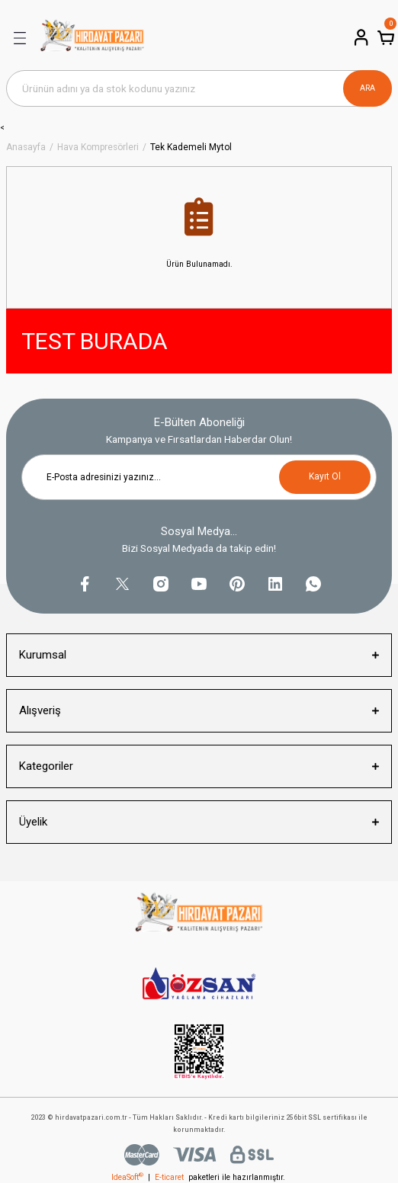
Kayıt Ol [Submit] (325, 476)
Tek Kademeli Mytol (191, 147)
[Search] (199, 88)
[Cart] (384, 37)
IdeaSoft (127, 1177)
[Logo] (92, 38)
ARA (367, 88)
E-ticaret (169, 1177)
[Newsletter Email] (199, 477)
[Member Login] (360, 37)
